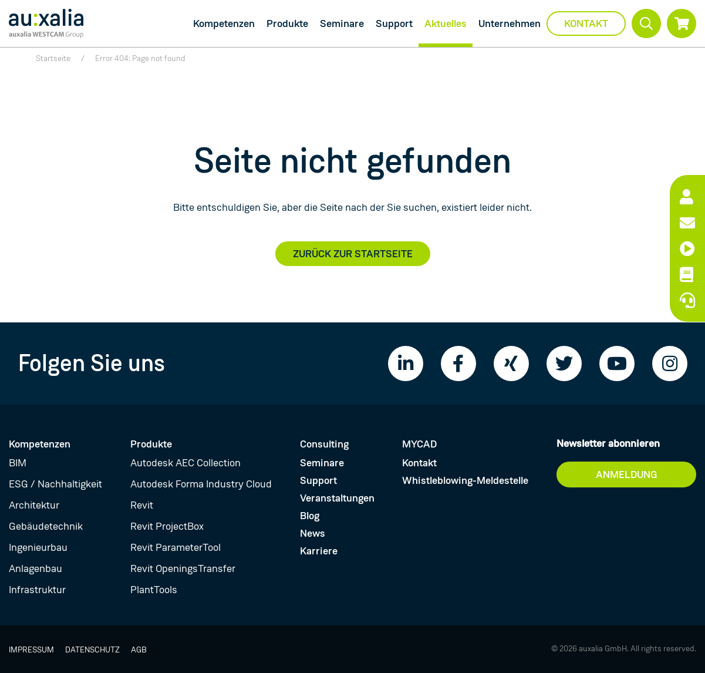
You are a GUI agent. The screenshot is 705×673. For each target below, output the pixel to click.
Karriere (319, 551)
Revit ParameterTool (175, 547)
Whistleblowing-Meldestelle (465, 480)
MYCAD (419, 444)
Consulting (324, 444)
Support (394, 23)
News (312, 533)
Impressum (31, 649)
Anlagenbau (35, 568)
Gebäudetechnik (46, 526)
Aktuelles (445, 23)
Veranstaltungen (337, 498)
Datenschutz (92, 649)
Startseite (53, 58)
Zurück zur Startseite (353, 254)
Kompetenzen (224, 23)
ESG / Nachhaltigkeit (55, 484)
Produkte (287, 23)
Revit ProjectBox (167, 526)
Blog (309, 516)
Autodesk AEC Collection (185, 463)
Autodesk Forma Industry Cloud (201, 484)
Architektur (34, 505)
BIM (17, 463)
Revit (141, 505)
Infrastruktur (37, 590)
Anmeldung (626, 474)
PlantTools (153, 590)
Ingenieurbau (38, 547)
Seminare (342, 23)
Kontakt (586, 23)
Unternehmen (509, 23)
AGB (139, 649)
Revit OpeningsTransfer (182, 568)
